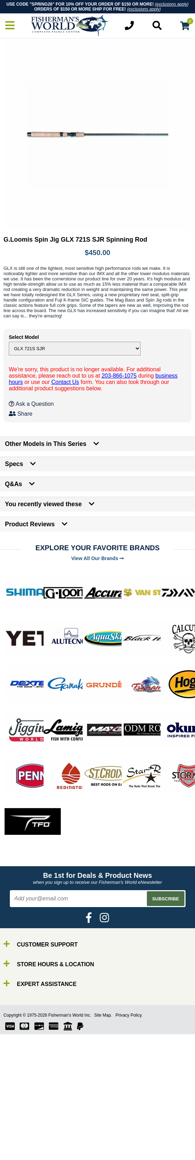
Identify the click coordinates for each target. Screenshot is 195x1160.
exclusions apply (171, 4)
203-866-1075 (119, 376)
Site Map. (103, 1015)
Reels (21, 1128)
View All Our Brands (97, 558)
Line (19, 1134)
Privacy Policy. (129, 1015)
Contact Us (65, 382)
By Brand (25, 1115)
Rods (20, 1121)
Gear (20, 1147)
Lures (21, 1140)
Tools (20, 1153)
